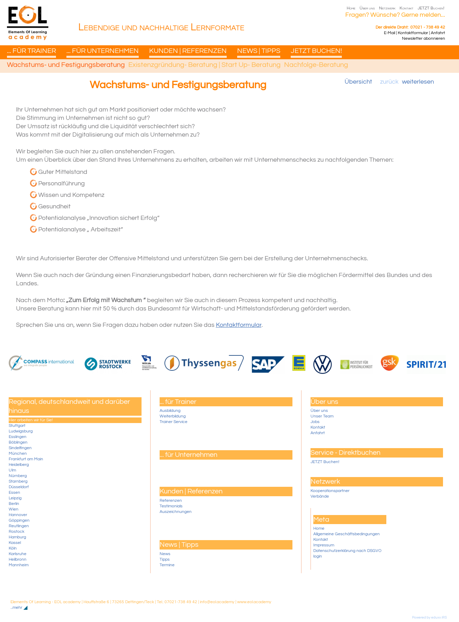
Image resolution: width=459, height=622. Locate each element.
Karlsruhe (17, 554)
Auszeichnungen (176, 511)
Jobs (315, 422)
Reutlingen (19, 526)
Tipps (165, 559)
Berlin (14, 503)
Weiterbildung (173, 416)
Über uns (319, 410)
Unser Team (322, 416)
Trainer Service (173, 422)
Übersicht (358, 81)
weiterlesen (418, 81)
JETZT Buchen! (325, 462)
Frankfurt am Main (26, 459)
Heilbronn (17, 559)
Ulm (12, 470)
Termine (167, 565)
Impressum (323, 545)
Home (318, 528)
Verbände (320, 496)
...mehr (16, 608)
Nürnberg (18, 476)
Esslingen (17, 437)
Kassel (15, 542)
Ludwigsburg (21, 431)
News (165, 554)
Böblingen (18, 442)
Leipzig (15, 498)
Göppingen (19, 520)
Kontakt (318, 427)
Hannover (18, 515)
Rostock (16, 531)
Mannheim (19, 565)
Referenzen (171, 500)
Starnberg (18, 481)
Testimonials (171, 506)
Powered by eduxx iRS (429, 617)
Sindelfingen (20, 448)
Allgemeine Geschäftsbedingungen (346, 534)
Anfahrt (318, 433)
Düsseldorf (19, 487)
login (317, 556)
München (18, 453)
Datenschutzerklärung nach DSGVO (347, 550)
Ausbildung (170, 410)
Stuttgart (17, 425)
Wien (13, 509)
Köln (13, 548)
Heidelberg (19, 464)
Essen (14, 492)
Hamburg (17, 537)
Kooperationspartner (330, 491)
